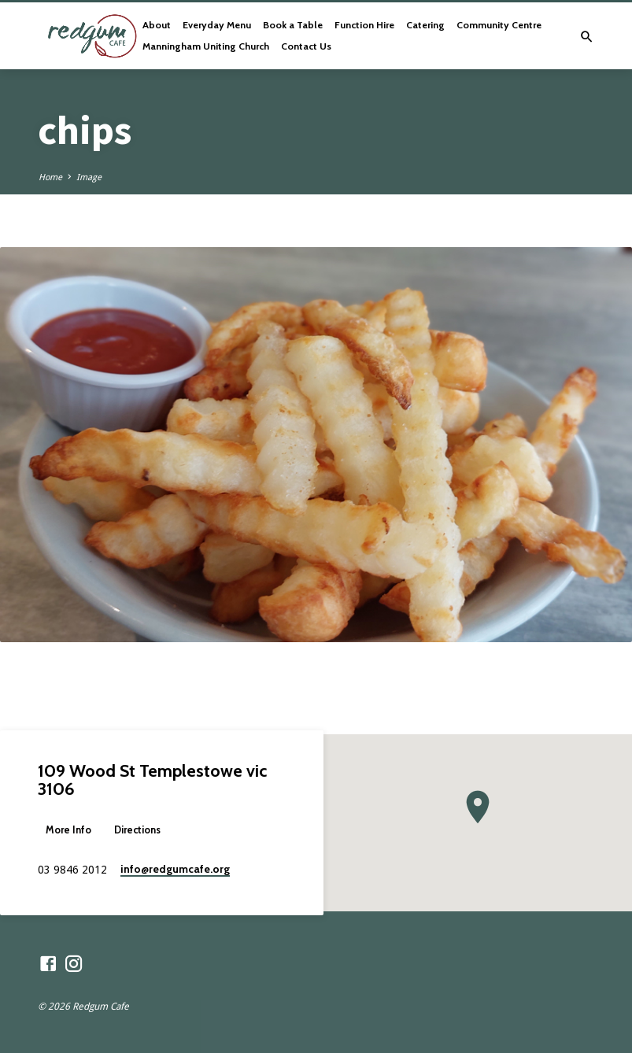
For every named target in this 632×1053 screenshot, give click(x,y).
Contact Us (306, 46)
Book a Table (293, 25)
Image (89, 177)
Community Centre (498, 25)
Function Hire (364, 25)
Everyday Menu (217, 25)
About (156, 25)
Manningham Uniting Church (205, 46)
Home (50, 177)
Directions (137, 830)
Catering (425, 25)
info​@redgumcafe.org (175, 869)
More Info (68, 830)
